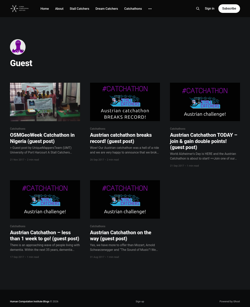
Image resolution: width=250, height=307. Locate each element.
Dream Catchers (107, 9)
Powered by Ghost (230, 301)
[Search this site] (198, 8)
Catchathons (133, 9)
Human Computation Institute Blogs (29, 301)
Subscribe (229, 8)
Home (44, 9)
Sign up (140, 301)
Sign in (209, 8)
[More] (150, 9)
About (59, 9)
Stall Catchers (79, 9)
